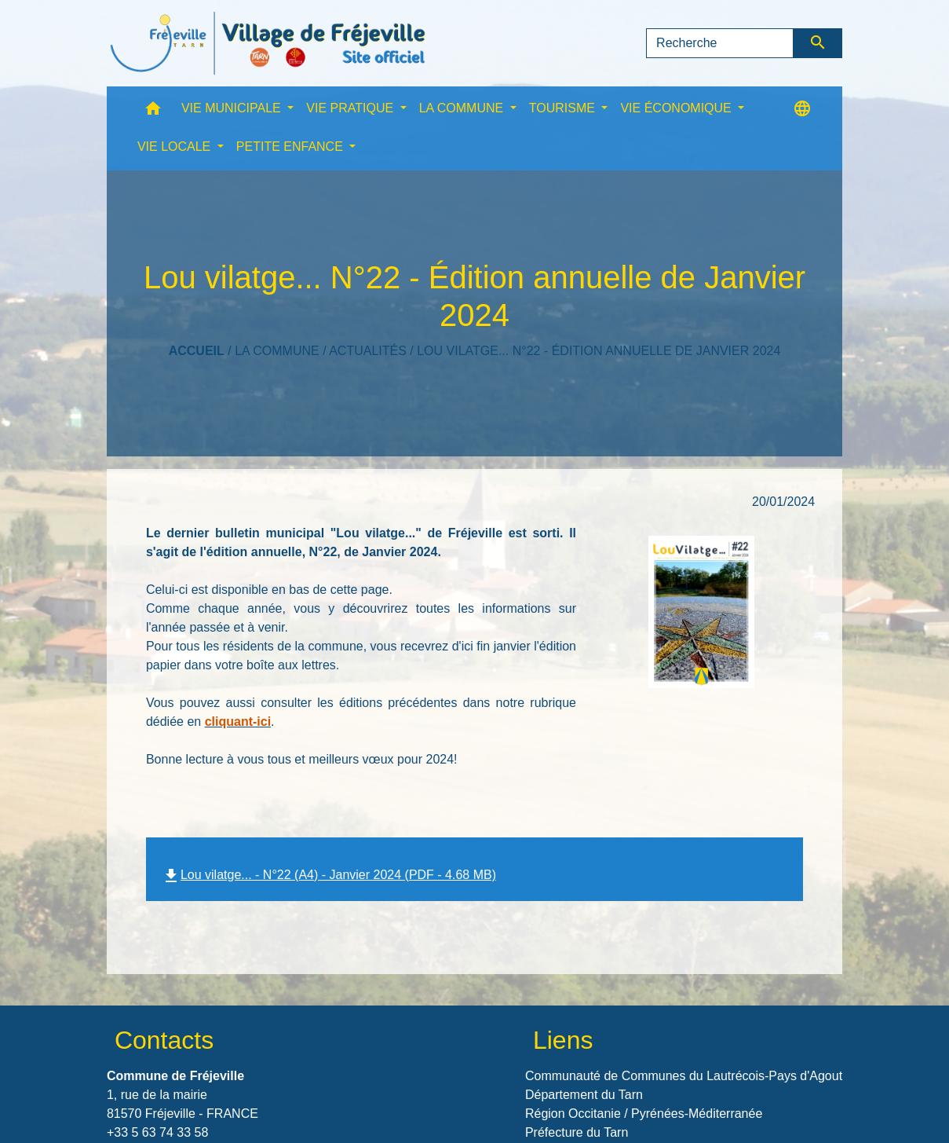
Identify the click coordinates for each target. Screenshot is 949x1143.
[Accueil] (268, 43)
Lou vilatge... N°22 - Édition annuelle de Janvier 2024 (598, 350)
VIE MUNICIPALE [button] (232, 108)
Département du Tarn (584, 1094)
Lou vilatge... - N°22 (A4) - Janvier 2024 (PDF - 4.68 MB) (329, 874)
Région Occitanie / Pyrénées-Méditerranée (643, 1113)
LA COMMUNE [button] (463, 108)
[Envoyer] (818, 43)
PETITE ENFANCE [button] (291, 146)
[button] (153, 112)
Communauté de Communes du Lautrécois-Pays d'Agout (683, 1076)
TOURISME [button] (564, 108)
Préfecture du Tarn (576, 1132)
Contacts (164, 1040)
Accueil (196, 350)
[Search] (720, 43)
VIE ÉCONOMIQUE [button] (677, 108)
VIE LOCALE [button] (175, 146)
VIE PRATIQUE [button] (351, 108)
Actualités (368, 350)
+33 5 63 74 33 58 (157, 1132)
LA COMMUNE (277, 350)
